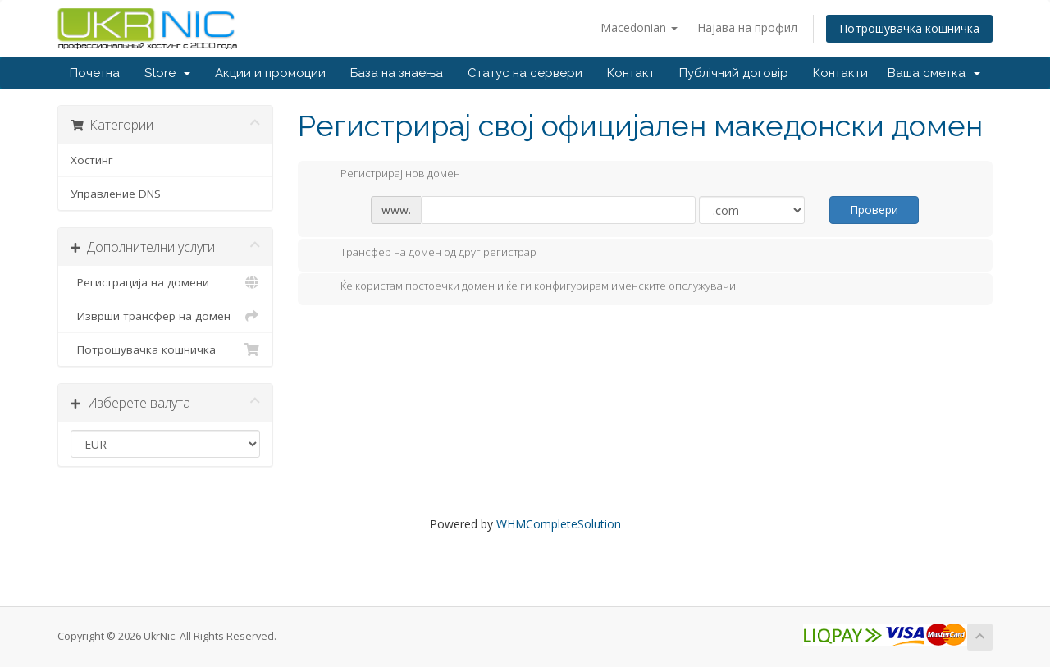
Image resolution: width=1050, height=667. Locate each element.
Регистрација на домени (165, 282)
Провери (874, 209)
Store (167, 73)
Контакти (840, 73)
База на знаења (396, 73)
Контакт (631, 73)
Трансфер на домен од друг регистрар (425, 253)
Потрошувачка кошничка (909, 28)
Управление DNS (116, 193)
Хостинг (92, 160)
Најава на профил (747, 27)
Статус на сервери (525, 73)
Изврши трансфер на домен (165, 316)
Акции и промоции (270, 73)
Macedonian (639, 27)
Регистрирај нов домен (387, 175)
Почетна (95, 73)
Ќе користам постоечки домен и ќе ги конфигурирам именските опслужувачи (525, 287)
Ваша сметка (934, 73)
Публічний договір (733, 73)
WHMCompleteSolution (558, 524)
